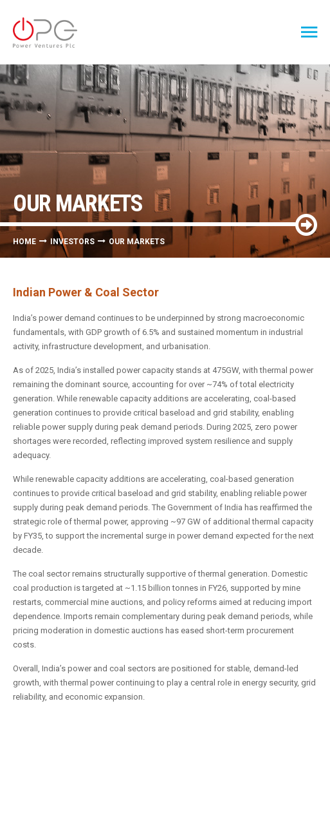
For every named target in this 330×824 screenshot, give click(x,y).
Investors (72, 241)
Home (24, 241)
